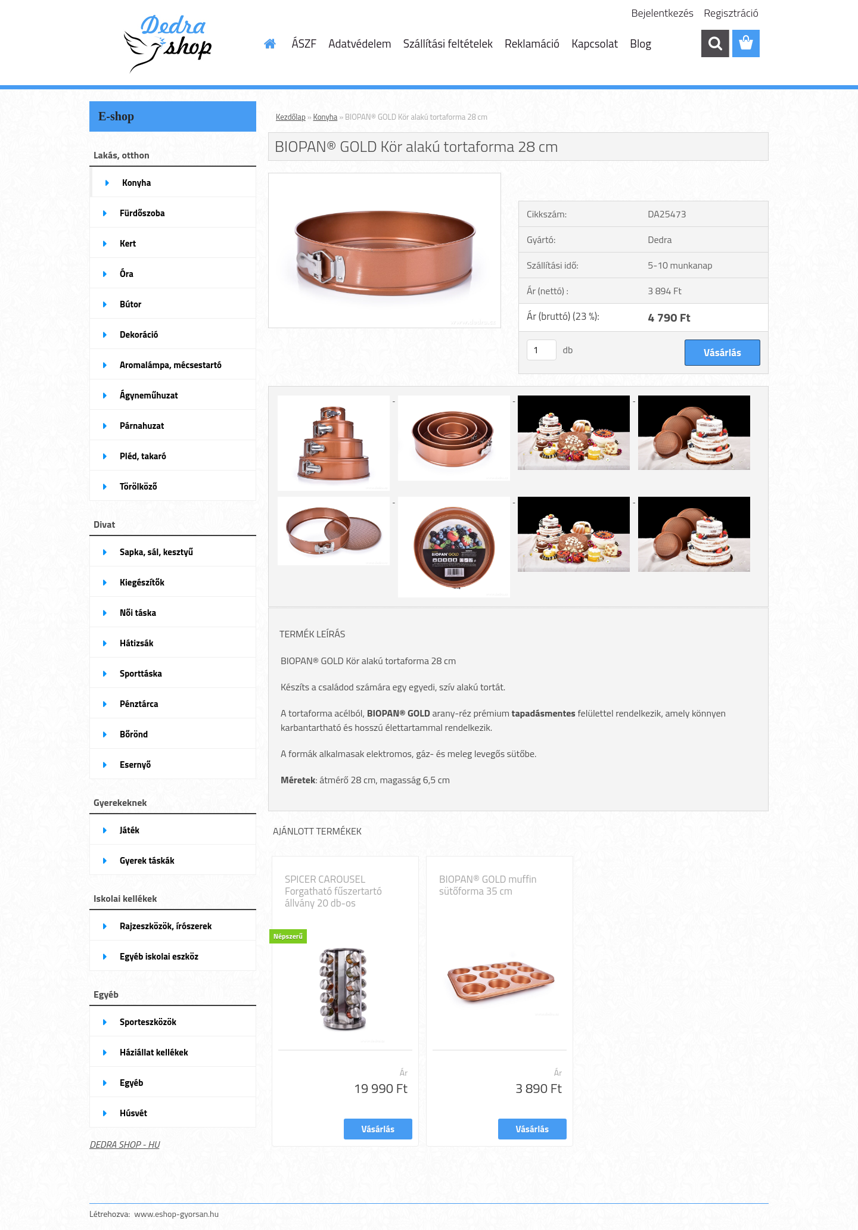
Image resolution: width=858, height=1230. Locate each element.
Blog (640, 43)
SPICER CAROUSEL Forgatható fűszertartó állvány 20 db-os (333, 891)
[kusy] (542, 350)
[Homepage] (269, 43)
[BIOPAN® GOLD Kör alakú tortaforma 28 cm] (384, 178)
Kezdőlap (291, 117)
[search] (715, 43)
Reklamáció (532, 43)
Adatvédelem (359, 43)
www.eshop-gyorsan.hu (176, 1213)
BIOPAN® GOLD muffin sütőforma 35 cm (488, 885)
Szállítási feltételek (448, 43)
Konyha (325, 117)
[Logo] (171, 44)
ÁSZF (304, 43)
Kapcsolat (594, 43)
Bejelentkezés (663, 13)
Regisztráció (731, 13)
